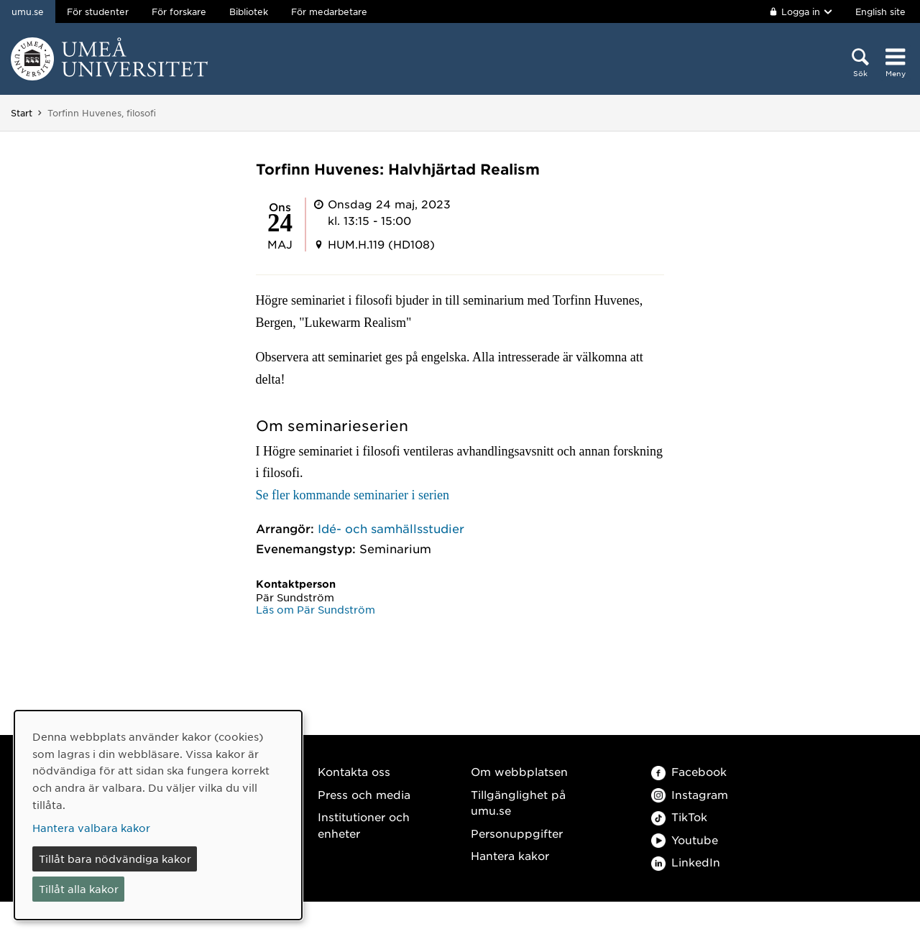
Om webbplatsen (519, 771)
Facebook (689, 771)
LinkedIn (685, 862)
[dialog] (158, 815)
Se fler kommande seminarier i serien (352, 495)
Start (21, 113)
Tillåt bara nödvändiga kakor (115, 858)
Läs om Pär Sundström (315, 609)
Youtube (684, 839)
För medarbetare (329, 11)
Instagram (689, 794)
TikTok (679, 816)
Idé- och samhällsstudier (391, 528)
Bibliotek (248, 11)
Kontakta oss (354, 771)
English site (880, 11)
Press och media (364, 794)
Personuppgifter (517, 833)
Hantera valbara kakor (91, 827)
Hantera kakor (510, 855)
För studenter (98, 11)
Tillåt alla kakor (79, 888)
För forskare (179, 11)
